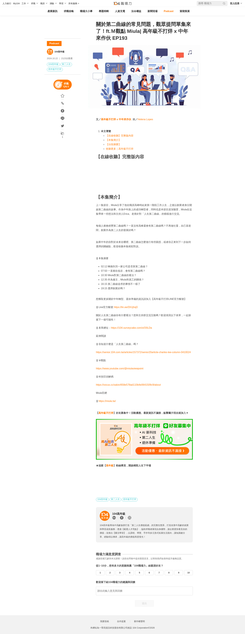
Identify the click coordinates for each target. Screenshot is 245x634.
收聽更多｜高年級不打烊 (119, 148)
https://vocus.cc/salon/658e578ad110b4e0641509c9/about (128, 384)
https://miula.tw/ (107, 401)
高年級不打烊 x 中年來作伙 (116, 119)
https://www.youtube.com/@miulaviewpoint (119, 368)
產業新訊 (53, 11)
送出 (144, 603)
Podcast (168, 11)
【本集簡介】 (113, 140)
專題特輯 (104, 11)
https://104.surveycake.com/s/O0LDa (131, 327)
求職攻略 (69, 11)
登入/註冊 (234, 3)
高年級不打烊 (54, 69)
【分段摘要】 (113, 144)
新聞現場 (153, 11)
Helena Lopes (145, 119)
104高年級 (59, 51)
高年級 (109, 465)
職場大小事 (86, 11)
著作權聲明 (139, 621)
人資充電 (120, 11)
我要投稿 (104, 621)
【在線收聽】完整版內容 (119, 135)
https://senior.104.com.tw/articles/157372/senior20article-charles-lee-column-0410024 (143, 352)
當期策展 (185, 11)
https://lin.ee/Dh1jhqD (126, 307)
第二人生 (66, 64)
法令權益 (136, 11)
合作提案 (121, 621)
